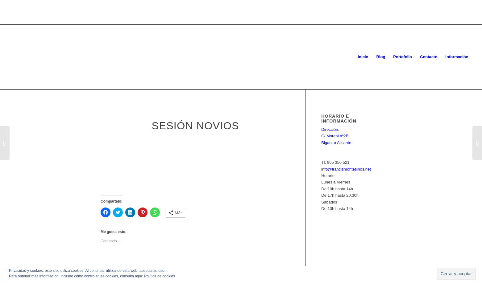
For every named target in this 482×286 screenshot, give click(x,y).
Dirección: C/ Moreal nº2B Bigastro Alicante (336, 136)
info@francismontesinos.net (346, 169)
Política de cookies (159, 276)
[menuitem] (363, 57)
